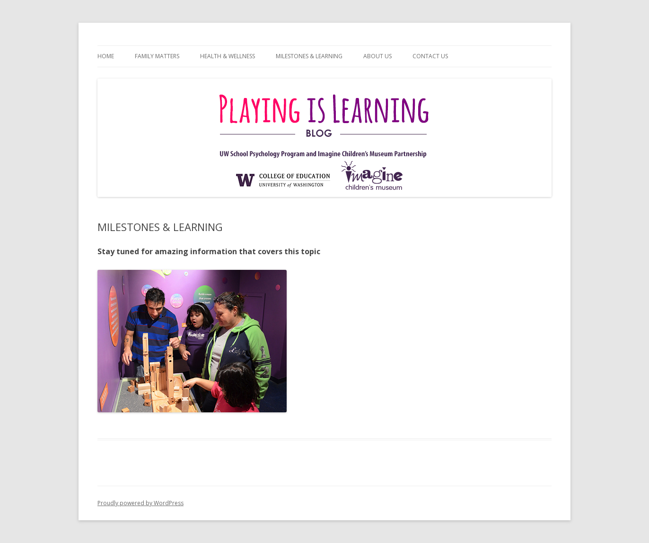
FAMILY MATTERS (157, 56)
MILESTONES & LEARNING (309, 56)
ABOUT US (377, 56)
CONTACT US (430, 56)
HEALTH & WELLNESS (227, 56)
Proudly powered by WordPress (140, 503)
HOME (105, 56)
